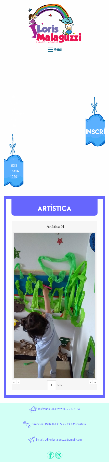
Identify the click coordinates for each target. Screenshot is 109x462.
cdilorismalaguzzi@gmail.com (63, 439)
